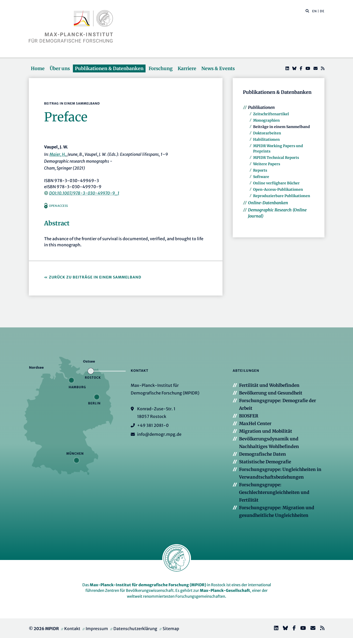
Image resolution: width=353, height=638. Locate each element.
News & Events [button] (218, 68)
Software (261, 176)
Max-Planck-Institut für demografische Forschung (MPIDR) (148, 584)
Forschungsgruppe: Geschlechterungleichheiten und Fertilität (274, 492)
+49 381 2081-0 (153, 425)
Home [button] (38, 68)
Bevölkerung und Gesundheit (270, 393)
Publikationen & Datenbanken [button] (109, 68)
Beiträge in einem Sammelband (281, 126)
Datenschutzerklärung (135, 628)
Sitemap (171, 628)
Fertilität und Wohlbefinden (269, 385)
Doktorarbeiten (267, 133)
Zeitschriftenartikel (271, 114)
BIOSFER (248, 416)
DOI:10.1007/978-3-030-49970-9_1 (84, 193)
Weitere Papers (266, 164)
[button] (307, 10)
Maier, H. (57, 154)
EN (314, 11)
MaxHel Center (255, 423)
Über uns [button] (60, 68)
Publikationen (261, 107)
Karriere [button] (187, 68)
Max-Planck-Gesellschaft (225, 590)
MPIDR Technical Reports (276, 157)
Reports (260, 170)
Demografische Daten (262, 454)
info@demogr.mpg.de (159, 434)
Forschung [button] (161, 68)
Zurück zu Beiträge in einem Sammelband (95, 277)
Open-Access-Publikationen (278, 189)
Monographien (266, 120)
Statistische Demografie (265, 462)
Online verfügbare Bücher (276, 183)
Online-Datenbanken (268, 202)
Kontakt (72, 628)
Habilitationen (266, 139)
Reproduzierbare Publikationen (281, 196)
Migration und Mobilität (265, 431)
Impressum (97, 628)
